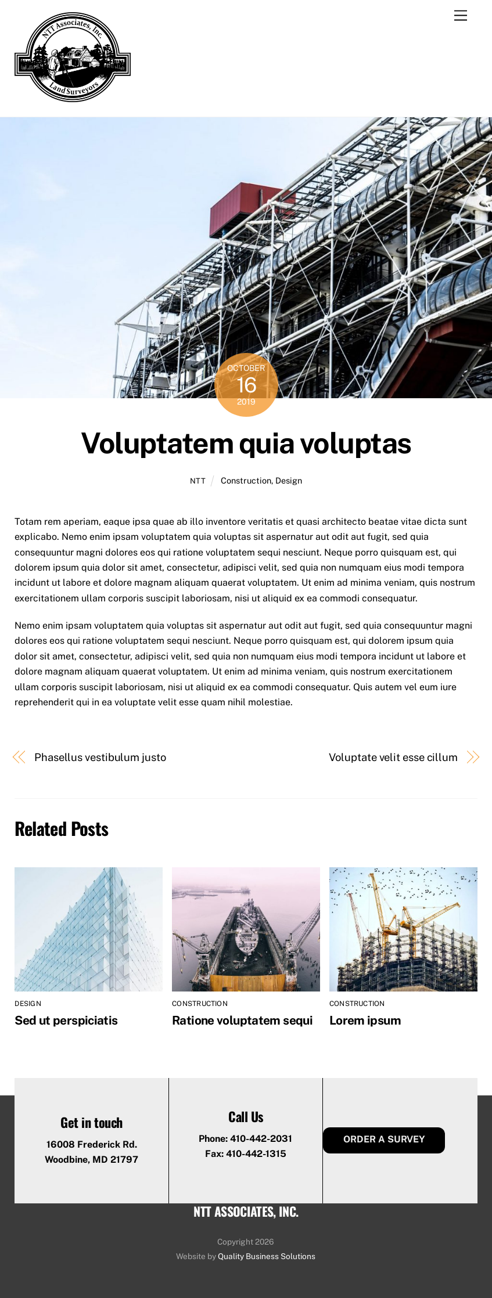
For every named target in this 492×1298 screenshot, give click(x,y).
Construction (246, 480)
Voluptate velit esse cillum (393, 757)
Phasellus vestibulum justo (100, 757)
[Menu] (460, 16)
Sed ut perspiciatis (66, 1020)
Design (288, 480)
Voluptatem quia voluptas (246, 443)
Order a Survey (384, 1139)
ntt (198, 481)
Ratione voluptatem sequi (242, 1020)
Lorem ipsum (365, 1020)
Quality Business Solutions (266, 1256)
